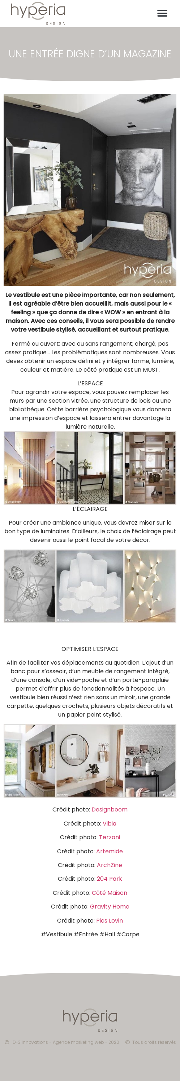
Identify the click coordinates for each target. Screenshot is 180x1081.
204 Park (109, 879)
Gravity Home (109, 906)
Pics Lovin (109, 920)
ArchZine (109, 865)
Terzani (109, 837)
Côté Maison (109, 893)
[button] (162, 14)
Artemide (109, 851)
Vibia (109, 823)
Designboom (109, 809)
